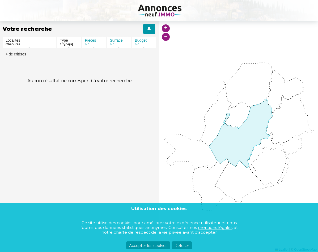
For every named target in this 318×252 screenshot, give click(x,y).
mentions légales (215, 227)
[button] (166, 28)
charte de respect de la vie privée (147, 232)
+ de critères (16, 54)
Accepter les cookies (148, 245)
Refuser (182, 245)
